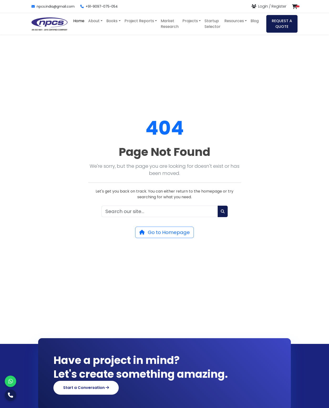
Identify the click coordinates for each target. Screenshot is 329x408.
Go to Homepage (164, 232)
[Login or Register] (269, 6)
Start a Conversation (86, 387)
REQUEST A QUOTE (282, 23)
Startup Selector (213, 23)
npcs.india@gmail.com (53, 6)
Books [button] (112, 21)
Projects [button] (190, 21)
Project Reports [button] (139, 21)
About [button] (94, 21)
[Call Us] (10, 395)
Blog (255, 21)
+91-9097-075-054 (99, 6)
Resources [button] (234, 21)
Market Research (170, 23)
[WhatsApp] (10, 381)
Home (78, 21)
